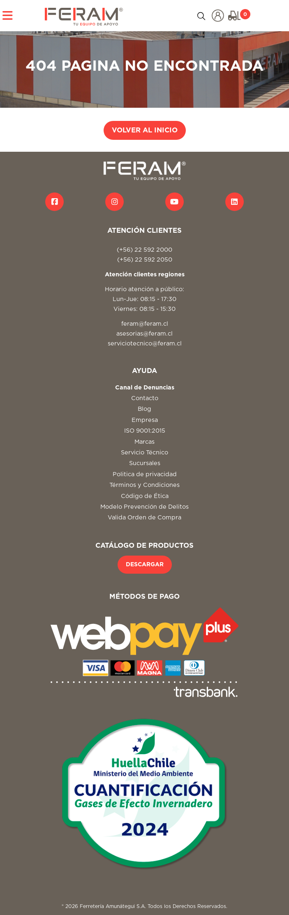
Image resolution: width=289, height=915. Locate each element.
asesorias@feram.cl (144, 334)
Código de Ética (145, 496)
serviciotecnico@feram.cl (145, 344)
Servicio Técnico (144, 452)
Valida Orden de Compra (144, 517)
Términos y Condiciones (144, 485)
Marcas (144, 442)
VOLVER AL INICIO (145, 130)
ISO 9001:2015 (144, 431)
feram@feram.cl (144, 324)
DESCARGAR (145, 565)
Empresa (145, 420)
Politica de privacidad (145, 474)
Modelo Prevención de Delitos (144, 507)
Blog (144, 409)
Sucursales (144, 463)
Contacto (144, 398)
